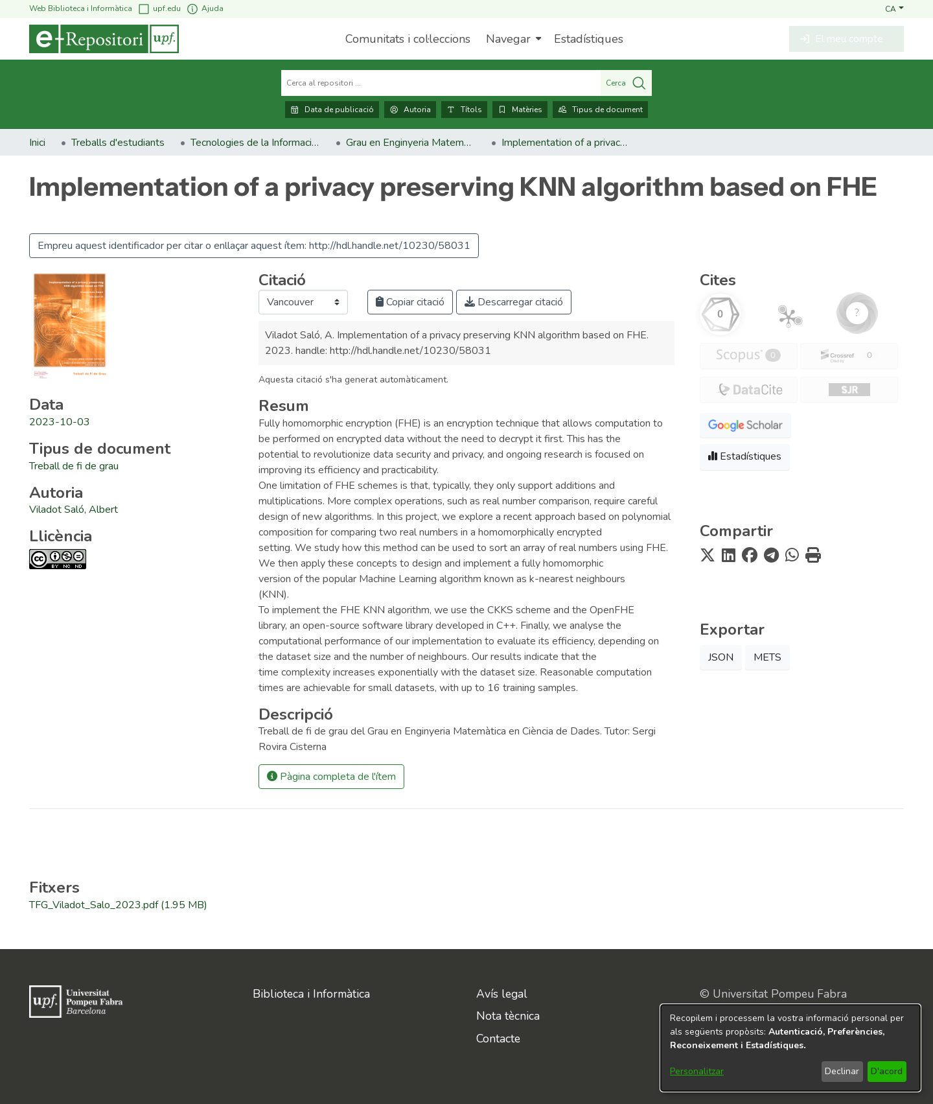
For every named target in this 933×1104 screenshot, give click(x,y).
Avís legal (501, 994)
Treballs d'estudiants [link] (118, 142)
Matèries (520, 109)
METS (767, 657)
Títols (464, 109)
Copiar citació (410, 302)
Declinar (842, 1071)
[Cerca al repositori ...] (441, 83)
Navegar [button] (508, 39)
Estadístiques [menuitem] (588, 39)
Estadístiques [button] (744, 456)
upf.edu (159, 9)
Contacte (498, 1038)
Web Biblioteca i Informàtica (80, 8)
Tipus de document (600, 109)
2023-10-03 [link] (59, 422)
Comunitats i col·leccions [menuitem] (407, 39)
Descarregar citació (514, 302)
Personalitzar (697, 1071)
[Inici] (104, 39)
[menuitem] (512, 39)
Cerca (626, 83)
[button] (894, 8)
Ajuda (205, 9)
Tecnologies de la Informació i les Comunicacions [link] (255, 142)
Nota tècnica (508, 1016)
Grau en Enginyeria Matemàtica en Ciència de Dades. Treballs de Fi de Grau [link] (411, 142)
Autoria (410, 109)
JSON (720, 657)
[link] (74, 466)
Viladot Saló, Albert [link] (73, 509)
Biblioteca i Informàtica (311, 994)
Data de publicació (332, 109)
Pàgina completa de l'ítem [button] (331, 776)
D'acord (887, 1071)
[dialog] (790, 1048)
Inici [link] (37, 142)
